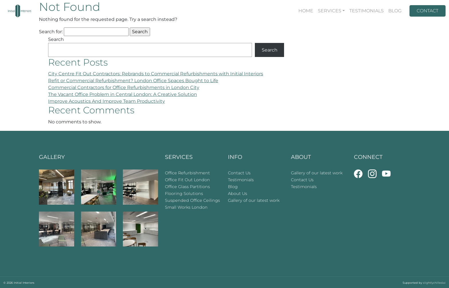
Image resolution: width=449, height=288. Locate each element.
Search (56, 39)
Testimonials (241, 179)
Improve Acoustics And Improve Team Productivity (106, 101)
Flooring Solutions (184, 193)
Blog (233, 186)
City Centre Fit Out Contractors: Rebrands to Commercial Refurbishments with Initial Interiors (155, 73)
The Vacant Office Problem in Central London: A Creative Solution (122, 94)
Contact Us (239, 172)
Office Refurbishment (187, 172)
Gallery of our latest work (253, 200)
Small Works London (186, 207)
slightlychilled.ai (434, 282)
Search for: (51, 31)
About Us (237, 193)
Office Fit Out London (187, 179)
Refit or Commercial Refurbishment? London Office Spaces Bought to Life (133, 80)
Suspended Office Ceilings (192, 200)
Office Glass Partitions (187, 186)
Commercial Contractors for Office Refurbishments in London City (123, 87)
